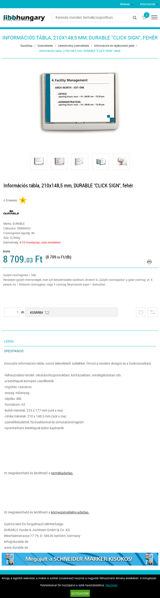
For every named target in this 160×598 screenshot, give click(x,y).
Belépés (125, 4)
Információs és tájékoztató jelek (114, 45)
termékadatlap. (62, 473)
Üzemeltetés (45, 45)
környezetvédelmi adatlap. (70, 512)
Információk (147, 4)
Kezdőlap (26, 45)
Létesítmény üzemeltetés (73, 45)
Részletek (111, 585)
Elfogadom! (80, 593)
